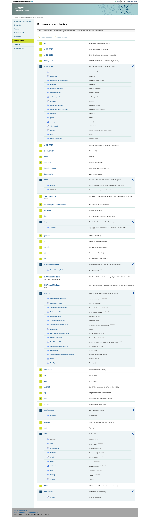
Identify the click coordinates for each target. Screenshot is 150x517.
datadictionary (50, 168)
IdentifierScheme (55, 316)
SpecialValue (54, 350)
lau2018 (47, 387)
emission (53, 452)
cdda (46, 157)
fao (45, 216)
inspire (47, 293)
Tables (16, 29)
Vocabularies (19, 41)
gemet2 (47, 236)
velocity (52, 475)
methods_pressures (56, 88)
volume (52, 479)
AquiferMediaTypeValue (58, 298)
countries (53, 227)
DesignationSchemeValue (58, 307)
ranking (52, 122)
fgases (46, 222)
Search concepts (62, 37)
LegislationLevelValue (57, 320)
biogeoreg (53, 76)
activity (52, 185)
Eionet (23, 17)
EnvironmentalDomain (57, 312)
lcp (45, 393)
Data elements (19, 33)
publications (49, 410)
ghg (45, 241)
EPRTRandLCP (50, 196)
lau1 (45, 375)
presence (53, 113)
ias (45, 253)
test (45, 428)
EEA (23, 1)
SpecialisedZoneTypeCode (59, 346)
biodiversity (49, 151)
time (51, 470)
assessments (54, 72)
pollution (53, 101)
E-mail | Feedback (20, 510)
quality (52, 118)
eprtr (46, 180)
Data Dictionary (30, 17)
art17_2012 (48, 66)
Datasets (17, 25)
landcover (48, 370)
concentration (54, 448)
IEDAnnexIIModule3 (52, 277)
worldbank (48, 492)
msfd (46, 398)
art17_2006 (48, 61)
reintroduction (54, 126)
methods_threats (55, 93)
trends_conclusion (56, 138)
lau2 (45, 381)
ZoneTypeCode (55, 363)
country (52, 497)
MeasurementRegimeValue (59, 325)
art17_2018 (48, 145)
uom (46, 434)
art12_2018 (48, 55)
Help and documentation (22, 21)
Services (17, 44)
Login (118, 1)
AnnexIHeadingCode (57, 270)
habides (47, 247)
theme (52, 359)
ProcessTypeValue (56, 337)
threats (52, 130)
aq (45, 43)
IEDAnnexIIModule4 (52, 285)
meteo (52, 461)
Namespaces (19, 48)
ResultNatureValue (56, 342)
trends (52, 134)
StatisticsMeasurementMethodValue (62, 355)
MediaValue (54, 329)
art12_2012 (48, 49)
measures (53, 84)
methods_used (55, 97)
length (52, 457)
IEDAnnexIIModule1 (52, 264)
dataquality (48, 174)
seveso (47, 422)
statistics (53, 466)
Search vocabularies (46, 37)
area (51, 444)
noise (46, 404)
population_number (56, 105)
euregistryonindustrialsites (55, 204)
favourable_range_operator (59, 80)
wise (46, 486)
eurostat (47, 210)
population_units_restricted (59, 109)
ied (45, 259)
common (47, 162)
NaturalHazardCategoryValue (59, 333)
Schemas (17, 37)
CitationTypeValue (56, 303)
